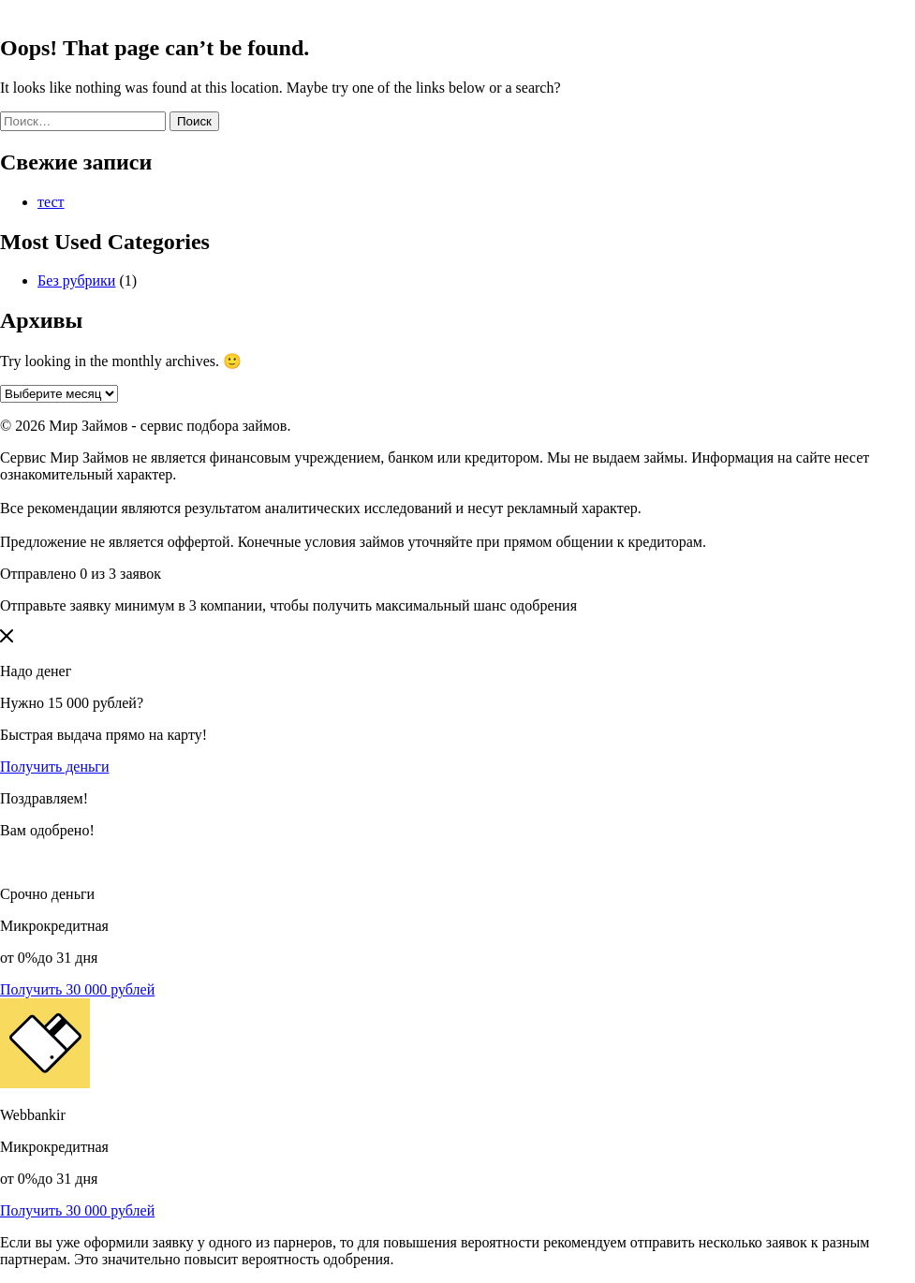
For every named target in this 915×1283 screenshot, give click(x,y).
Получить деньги (54, 766)
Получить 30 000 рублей (77, 989)
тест (51, 202)
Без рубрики (76, 280)
